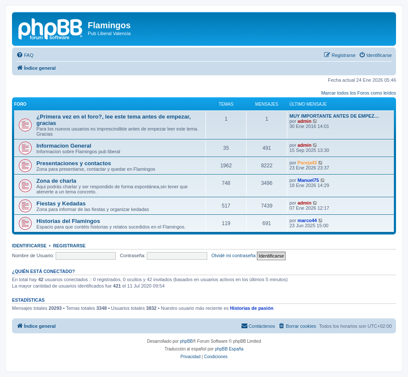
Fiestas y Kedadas (61, 203)
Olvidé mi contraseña (233, 255)
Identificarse (29, 245)
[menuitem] (24, 55)
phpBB (186, 341)
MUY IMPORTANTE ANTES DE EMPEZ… (334, 116)
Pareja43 (307, 162)
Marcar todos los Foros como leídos (358, 92)
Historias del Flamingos (68, 221)
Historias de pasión (251, 308)
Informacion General (63, 145)
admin (304, 121)
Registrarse (69, 245)
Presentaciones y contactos (73, 163)
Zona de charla (56, 181)
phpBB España (229, 349)
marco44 (307, 220)
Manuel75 (308, 180)
